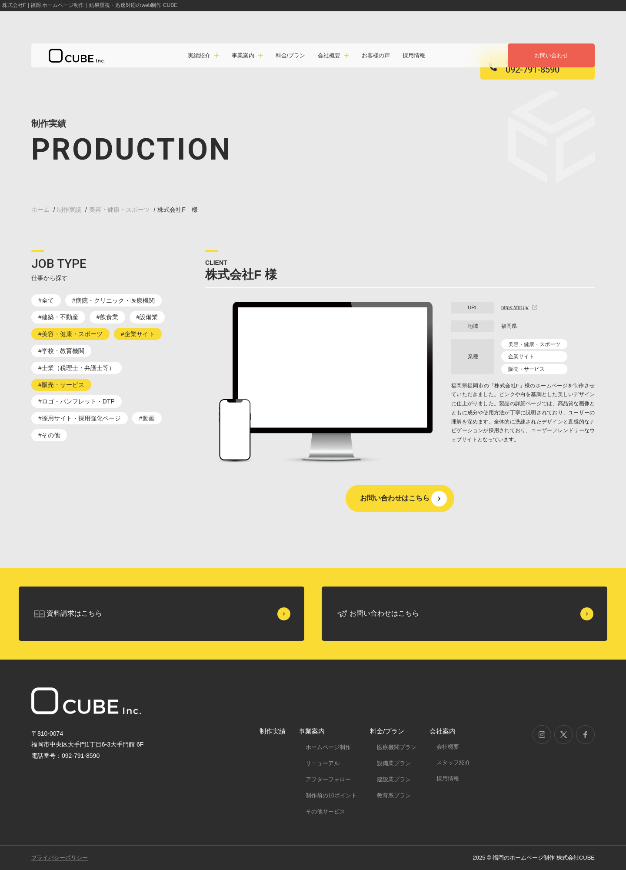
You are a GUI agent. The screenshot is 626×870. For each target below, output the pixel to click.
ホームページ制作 (328, 747)
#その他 (49, 435)
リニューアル (323, 763)
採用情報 (414, 55)
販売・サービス (526, 369)
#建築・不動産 (58, 316)
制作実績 (273, 731)
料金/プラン (291, 55)
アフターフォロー (328, 779)
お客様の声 (376, 55)
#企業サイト (138, 333)
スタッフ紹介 (453, 762)
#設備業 (147, 316)
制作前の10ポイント (331, 795)
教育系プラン (394, 795)
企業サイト (521, 356)
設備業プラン (394, 763)
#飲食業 (107, 316)
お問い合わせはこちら (395, 498)
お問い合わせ (551, 55)
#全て (46, 300)
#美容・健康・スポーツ (70, 333)
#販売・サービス (61, 384)
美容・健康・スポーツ (534, 344)
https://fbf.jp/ (519, 307)
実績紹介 (199, 55)
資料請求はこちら (74, 613)
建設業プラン (394, 779)
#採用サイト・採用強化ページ (79, 418)
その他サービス (325, 811)
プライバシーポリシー (59, 857)
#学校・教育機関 (61, 350)
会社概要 (447, 746)
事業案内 (312, 731)
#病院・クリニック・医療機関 (113, 300)
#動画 (147, 418)
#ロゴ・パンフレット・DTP (76, 401)
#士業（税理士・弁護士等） (76, 367)
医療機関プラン (396, 747)
